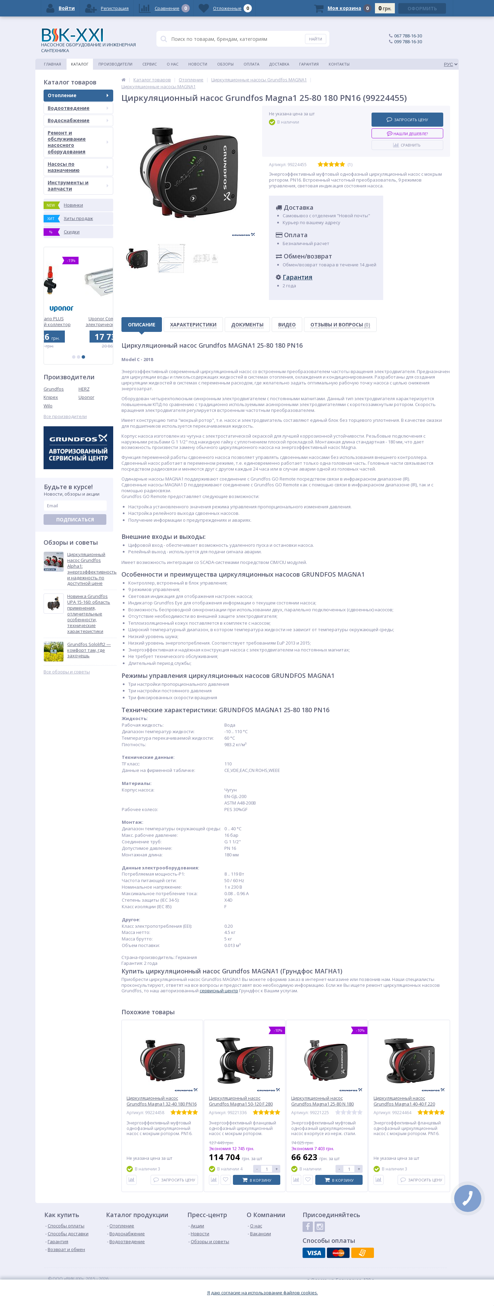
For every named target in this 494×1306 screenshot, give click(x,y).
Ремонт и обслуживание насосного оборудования (78, 142)
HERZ (84, 389)
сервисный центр (219, 990)
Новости (197, 64)
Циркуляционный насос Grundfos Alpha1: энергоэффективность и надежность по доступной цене (92, 569)
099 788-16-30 (408, 41)
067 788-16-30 (408, 36)
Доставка (279, 64)
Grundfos (54, 389)
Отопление (78, 95)
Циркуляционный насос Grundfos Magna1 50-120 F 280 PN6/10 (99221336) (241, 1104)
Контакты (339, 64)
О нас (172, 64)
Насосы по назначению (78, 167)
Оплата (251, 64)
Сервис (149, 64)
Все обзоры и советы (67, 672)
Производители (115, 64)
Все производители (65, 416)
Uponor (86, 397)
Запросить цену (407, 119)
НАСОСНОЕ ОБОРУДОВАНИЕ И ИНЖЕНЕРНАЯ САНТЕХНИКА (88, 41)
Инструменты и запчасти (78, 185)
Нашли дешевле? (407, 133)
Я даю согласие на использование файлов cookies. (262, 1293)
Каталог (80, 64)
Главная (52, 64)
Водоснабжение (78, 120)
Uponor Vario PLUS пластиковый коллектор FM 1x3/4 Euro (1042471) (78, 321)
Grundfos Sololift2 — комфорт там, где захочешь (89, 650)
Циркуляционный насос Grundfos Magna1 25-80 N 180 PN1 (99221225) (322, 1104)
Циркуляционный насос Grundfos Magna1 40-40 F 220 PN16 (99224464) (404, 1104)
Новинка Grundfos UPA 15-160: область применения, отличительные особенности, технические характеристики (88, 613)
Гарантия (309, 64)
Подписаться (75, 519)
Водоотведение (78, 108)
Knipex (51, 397)
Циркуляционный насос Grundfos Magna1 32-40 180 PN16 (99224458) (162, 1104)
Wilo (48, 406)
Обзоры (225, 64)
